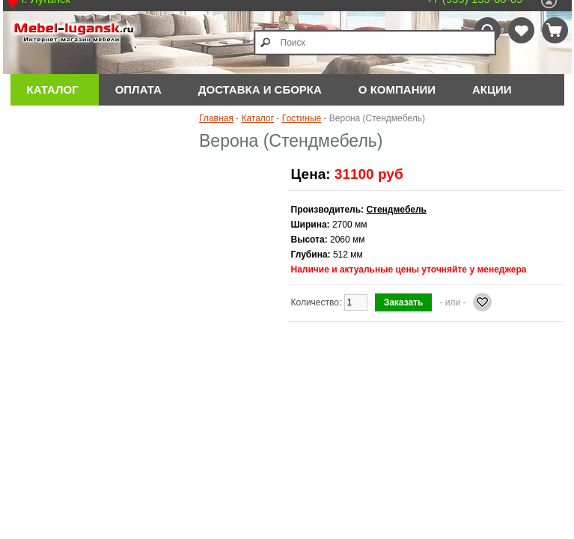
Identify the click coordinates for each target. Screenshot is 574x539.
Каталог (53, 89)
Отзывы (53, 121)
